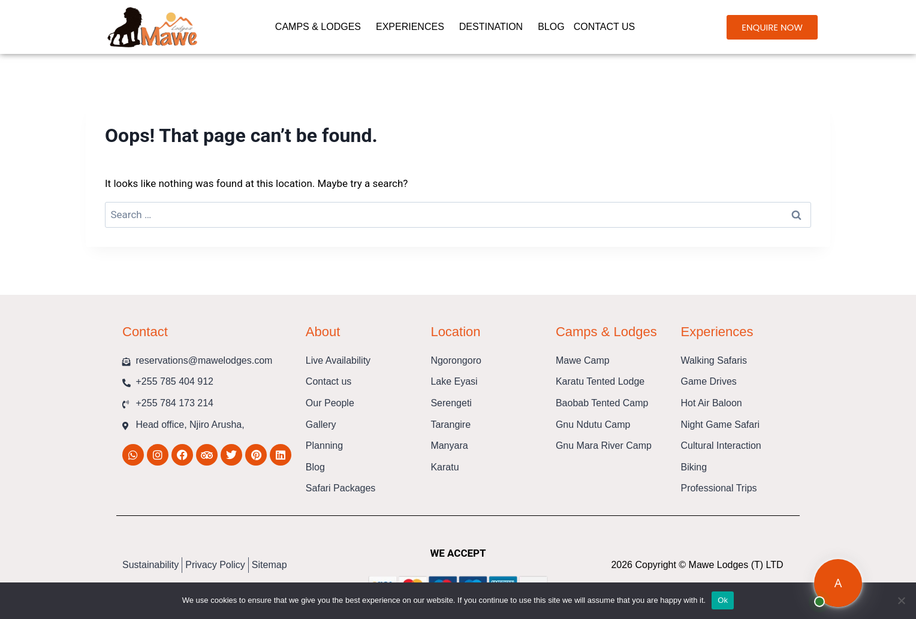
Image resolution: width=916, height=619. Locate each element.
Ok (723, 600)
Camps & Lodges (321, 27)
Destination (494, 27)
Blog (551, 27)
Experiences (413, 27)
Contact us (607, 27)
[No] (901, 600)
